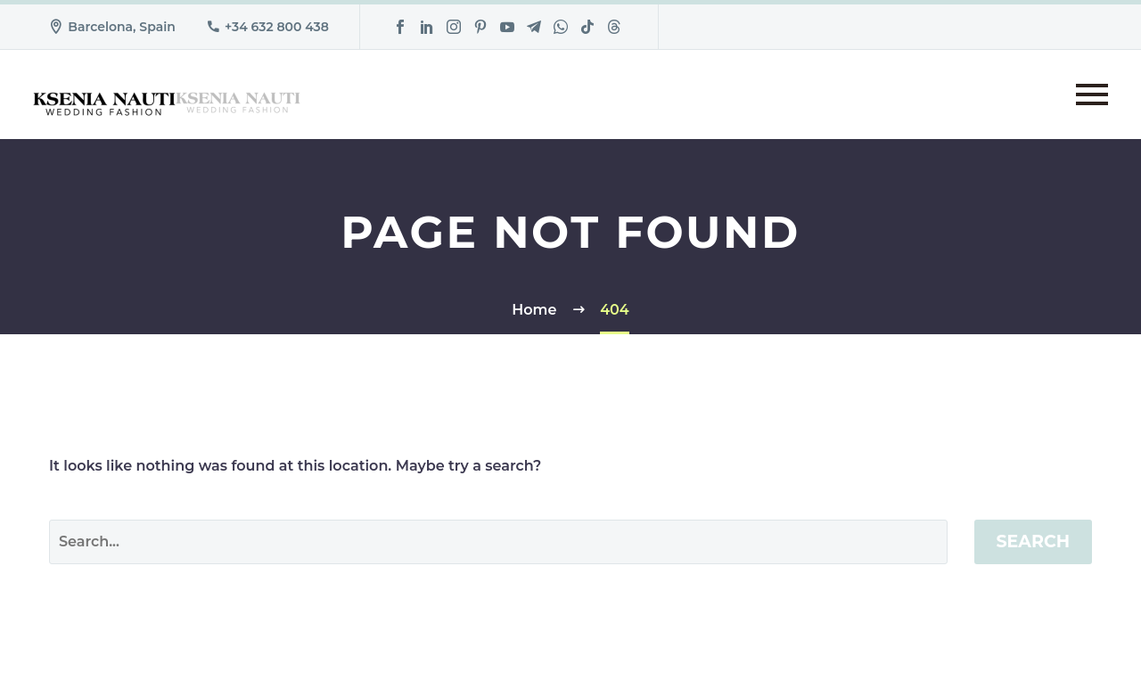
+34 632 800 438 (277, 27)
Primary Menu (1092, 94)
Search (1034, 541)
